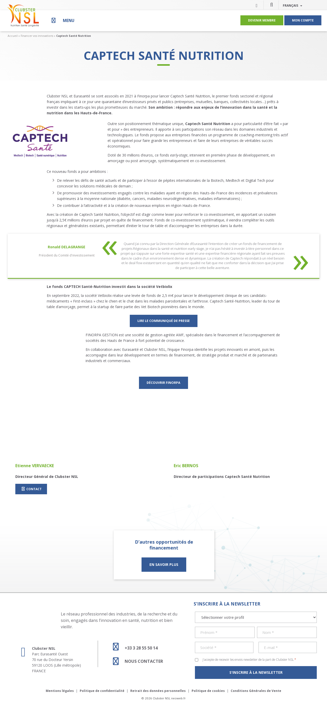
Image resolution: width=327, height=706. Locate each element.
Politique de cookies (208, 691)
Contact (31, 489)
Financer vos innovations (37, 36)
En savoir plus (163, 564)
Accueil (13, 36)
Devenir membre (262, 20)
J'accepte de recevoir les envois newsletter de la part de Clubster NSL (249, 659)
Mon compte (303, 20)
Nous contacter (135, 661)
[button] (271, 4)
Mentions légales (60, 691)
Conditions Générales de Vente (256, 691)
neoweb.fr (178, 698)
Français (292, 5)
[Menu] (62, 20)
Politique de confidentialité (102, 691)
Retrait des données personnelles (158, 691)
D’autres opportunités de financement (164, 545)
